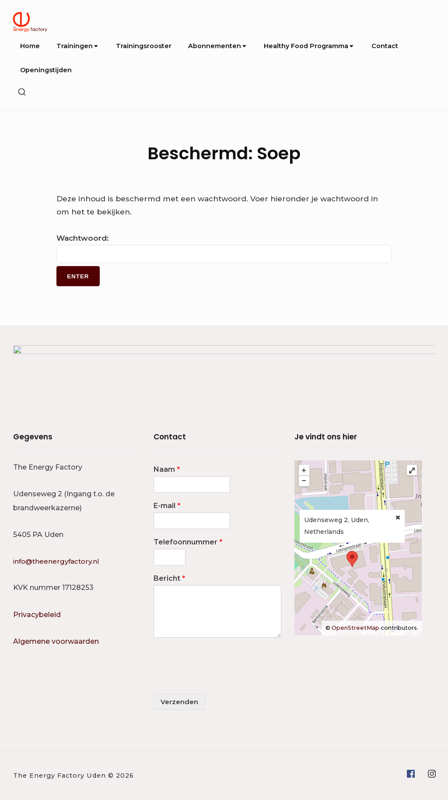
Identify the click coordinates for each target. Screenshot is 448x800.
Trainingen (77, 46)
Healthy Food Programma (309, 46)
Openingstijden (46, 70)
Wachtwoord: (224, 248)
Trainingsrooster (144, 46)
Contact (384, 46)
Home (30, 46)
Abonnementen (217, 46)
